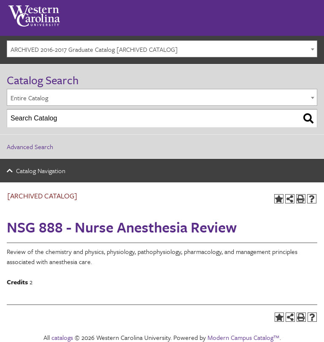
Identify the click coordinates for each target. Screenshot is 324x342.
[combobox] (162, 48)
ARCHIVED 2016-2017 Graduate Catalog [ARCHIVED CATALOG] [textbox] (94, 49)
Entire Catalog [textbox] (29, 97)
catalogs (62, 337)
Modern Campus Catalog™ (244, 337)
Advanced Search (30, 146)
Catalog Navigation (40, 170)
